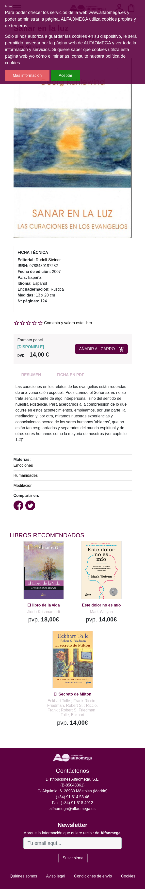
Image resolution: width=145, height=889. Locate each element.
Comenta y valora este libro (68, 323)
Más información (27, 75)
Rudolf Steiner (48, 260)
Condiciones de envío (93, 876)
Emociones (23, 465)
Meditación (23, 485)
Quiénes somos (23, 876)
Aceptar (65, 75)
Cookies (128, 876)
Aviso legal (55, 876)
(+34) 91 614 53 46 (72, 797)
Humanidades (26, 475)
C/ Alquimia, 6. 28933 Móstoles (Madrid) (72, 791)
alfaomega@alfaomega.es (72, 809)
